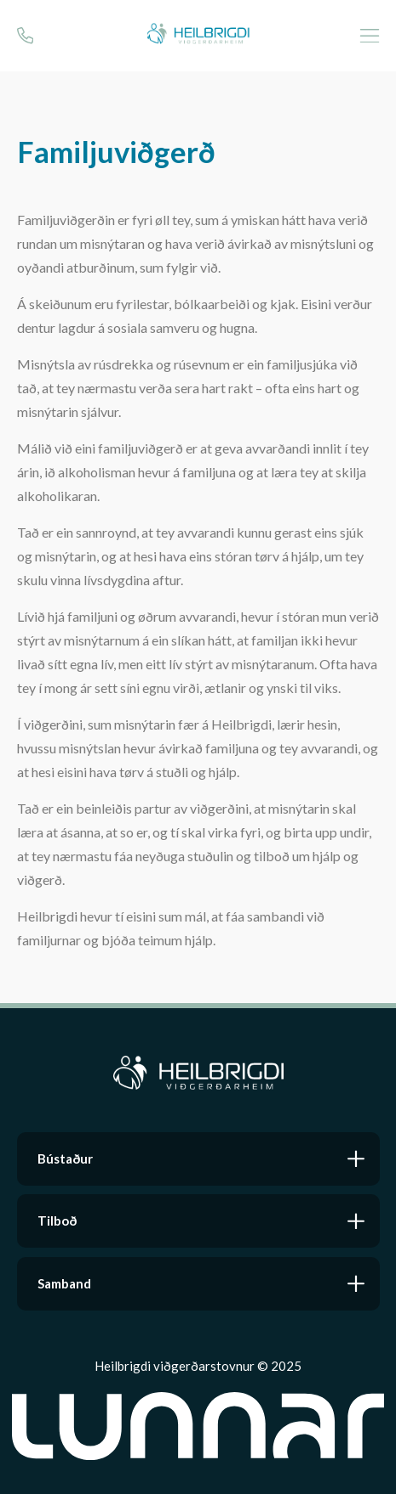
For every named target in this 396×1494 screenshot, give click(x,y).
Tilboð (57, 1220)
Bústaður (65, 1158)
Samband (64, 1283)
